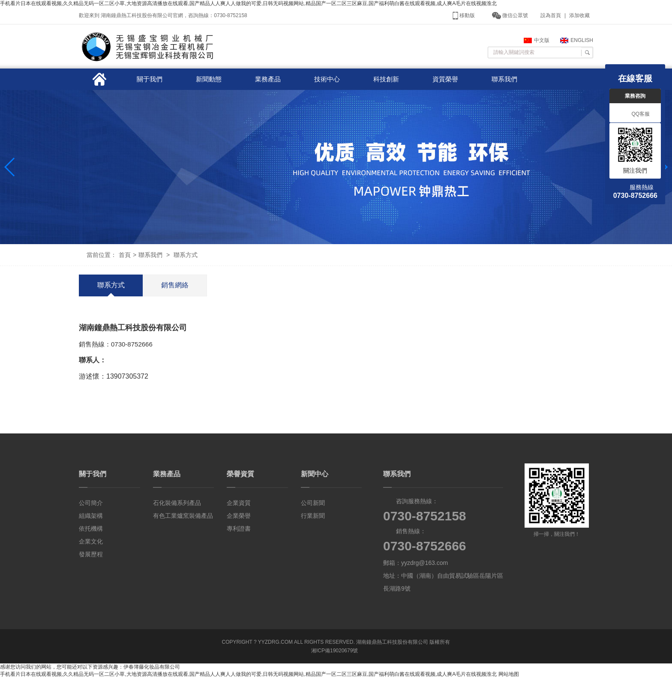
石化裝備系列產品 (177, 502)
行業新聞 (313, 515)
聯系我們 (504, 79)
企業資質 (239, 502)
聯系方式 (186, 254)
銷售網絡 (175, 285)
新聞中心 (314, 474)
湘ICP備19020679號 (334, 651)
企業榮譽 (239, 515)
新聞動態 (209, 79)
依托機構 (91, 528)
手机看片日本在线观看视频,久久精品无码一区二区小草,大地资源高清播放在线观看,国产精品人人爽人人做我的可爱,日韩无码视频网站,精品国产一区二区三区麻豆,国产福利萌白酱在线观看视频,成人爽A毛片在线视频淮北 (248, 3)
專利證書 (239, 528)
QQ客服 (635, 114)
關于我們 (149, 79)
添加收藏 (579, 15)
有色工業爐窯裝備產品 (183, 515)
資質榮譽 (445, 79)
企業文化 (91, 541)
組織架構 (91, 515)
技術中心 (327, 79)
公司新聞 (313, 502)
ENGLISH (576, 40)
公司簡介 (91, 502)
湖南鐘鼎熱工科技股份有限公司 (392, 642)
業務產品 (268, 79)
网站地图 (508, 674)
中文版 (536, 40)
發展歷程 (91, 554)
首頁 (125, 254)
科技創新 (386, 79)
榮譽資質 (240, 474)
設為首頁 (550, 15)
